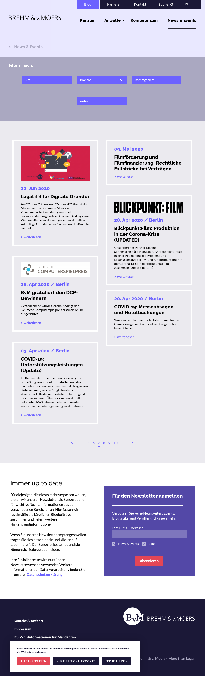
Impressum (22, 629)
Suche (163, 4)
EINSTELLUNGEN (116, 661)
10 (116, 443)
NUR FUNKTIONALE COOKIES (75, 661)
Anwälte (112, 20)
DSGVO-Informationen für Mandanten (45, 637)
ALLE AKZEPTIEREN (33, 661)
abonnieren (149, 561)
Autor (84, 101)
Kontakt (140, 4)
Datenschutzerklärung (45, 575)
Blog (87, 4)
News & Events (182, 20)
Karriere (113, 4)
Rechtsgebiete (144, 80)
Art (27, 80)
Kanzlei (87, 20)
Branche (85, 80)
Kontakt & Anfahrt (28, 621)
